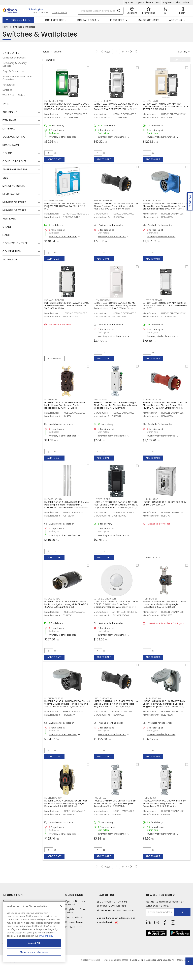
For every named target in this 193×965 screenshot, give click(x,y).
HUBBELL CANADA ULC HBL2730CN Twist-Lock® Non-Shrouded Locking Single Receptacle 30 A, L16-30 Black (66, 803)
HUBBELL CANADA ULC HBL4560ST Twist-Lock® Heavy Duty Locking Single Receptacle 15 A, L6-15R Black (164, 604)
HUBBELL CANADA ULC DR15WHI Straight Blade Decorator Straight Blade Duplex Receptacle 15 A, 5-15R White (115, 405)
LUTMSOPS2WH (102, 300)
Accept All (34, 942)
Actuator (10, 259)
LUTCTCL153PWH (103, 101)
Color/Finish (12, 251)
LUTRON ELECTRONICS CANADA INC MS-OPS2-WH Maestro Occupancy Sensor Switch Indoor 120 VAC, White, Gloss (115, 306)
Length (8, 235)
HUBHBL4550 (51, 399)
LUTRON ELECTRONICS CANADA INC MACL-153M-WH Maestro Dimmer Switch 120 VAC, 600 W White (67, 306)
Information (13, 895)
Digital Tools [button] (87, 20)
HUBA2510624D (53, 499)
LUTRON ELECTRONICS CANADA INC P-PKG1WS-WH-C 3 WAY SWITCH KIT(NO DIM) (64, 206)
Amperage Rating (15, 169)
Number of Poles (14, 202)
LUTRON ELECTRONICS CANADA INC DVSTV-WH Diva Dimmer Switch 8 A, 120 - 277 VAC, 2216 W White (165, 106)
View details (54, 358)
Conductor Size (14, 161)
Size (5, 177)
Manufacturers (148, 20)
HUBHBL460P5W (103, 698)
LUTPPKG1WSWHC (54, 200)
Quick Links (74, 895)
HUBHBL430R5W (53, 698)
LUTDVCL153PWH (53, 101)
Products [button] (18, 20)
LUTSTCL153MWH (152, 300)
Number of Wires (14, 210)
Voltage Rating (14, 136)
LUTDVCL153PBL (102, 499)
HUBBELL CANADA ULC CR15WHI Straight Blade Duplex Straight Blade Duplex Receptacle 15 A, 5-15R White (115, 803)
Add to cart (54, 159)
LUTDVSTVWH (150, 101)
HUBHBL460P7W (152, 399)
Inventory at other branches (63, 136)
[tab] (21, 53)
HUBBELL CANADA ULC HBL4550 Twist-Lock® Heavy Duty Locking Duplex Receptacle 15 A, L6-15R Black (64, 405)
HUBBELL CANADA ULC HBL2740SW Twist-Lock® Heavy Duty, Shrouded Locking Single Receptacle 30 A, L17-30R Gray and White (165, 705)
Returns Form (74, 922)
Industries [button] (117, 20)
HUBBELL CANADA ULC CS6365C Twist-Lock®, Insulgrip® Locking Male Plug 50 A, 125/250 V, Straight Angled (66, 604)
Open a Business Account (75, 903)
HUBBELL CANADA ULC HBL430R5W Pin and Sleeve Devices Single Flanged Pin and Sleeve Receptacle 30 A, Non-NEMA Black (67, 705)
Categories (11, 53)
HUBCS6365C (52, 598)
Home (6, 26)
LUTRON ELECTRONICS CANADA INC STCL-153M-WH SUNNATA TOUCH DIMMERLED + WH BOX (165, 306)
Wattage (9, 218)
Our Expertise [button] (54, 20)
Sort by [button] (182, 51)
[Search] (100, 11)
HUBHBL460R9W (152, 200)
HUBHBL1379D (150, 499)
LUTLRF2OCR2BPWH (105, 598)
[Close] (61, 906)
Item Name (9, 120)
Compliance (10, 901)
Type (6, 104)
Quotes (129, 2)
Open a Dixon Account (148, 2)
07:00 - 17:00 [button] (38, 12)
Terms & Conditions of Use (115, 959)
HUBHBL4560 (150, 598)
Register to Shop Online (176, 2)
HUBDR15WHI (101, 399)
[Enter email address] (160, 912)
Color (7, 153)
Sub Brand (10, 112)
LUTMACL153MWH (54, 300)
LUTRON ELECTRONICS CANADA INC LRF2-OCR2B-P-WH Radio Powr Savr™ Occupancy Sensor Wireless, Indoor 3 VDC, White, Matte (116, 605)
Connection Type (15, 243)
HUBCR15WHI (101, 797)
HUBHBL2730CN (53, 797)
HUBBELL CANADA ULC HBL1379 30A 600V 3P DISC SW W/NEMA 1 (164, 503)
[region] (34, 931)
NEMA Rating (11, 194)
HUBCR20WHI (150, 797)
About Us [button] (175, 20)
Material (9, 128)
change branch (59, 12)
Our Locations (74, 917)
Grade (7, 227)
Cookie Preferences (90, 960)
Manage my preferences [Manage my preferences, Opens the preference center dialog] (34, 951)
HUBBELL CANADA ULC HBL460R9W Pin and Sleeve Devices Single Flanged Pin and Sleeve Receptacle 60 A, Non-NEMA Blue (165, 206)
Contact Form (73, 927)
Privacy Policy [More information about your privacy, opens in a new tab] (46, 935)
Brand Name (11, 145)
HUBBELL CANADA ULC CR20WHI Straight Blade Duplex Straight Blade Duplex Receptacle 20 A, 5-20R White (164, 803)
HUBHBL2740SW (152, 698)
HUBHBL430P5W (103, 200)
